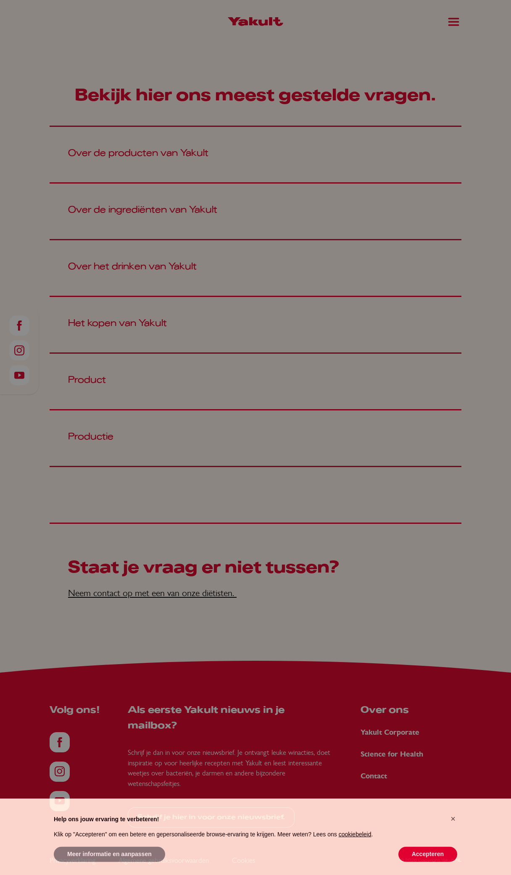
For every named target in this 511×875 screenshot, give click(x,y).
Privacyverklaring (72, 860)
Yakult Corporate (390, 732)
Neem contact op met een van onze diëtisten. (152, 593)
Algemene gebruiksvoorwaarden (164, 860)
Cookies (243, 860)
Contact (374, 776)
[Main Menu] (453, 22)
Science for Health (392, 754)
